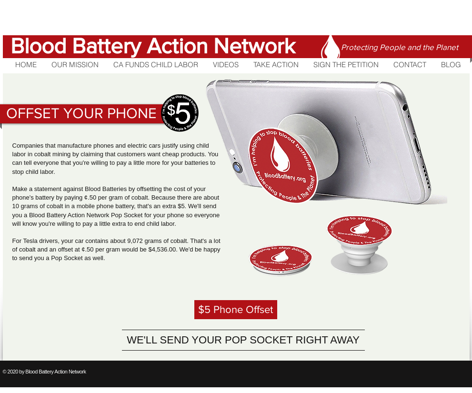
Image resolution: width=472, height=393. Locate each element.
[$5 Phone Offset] (235, 309)
